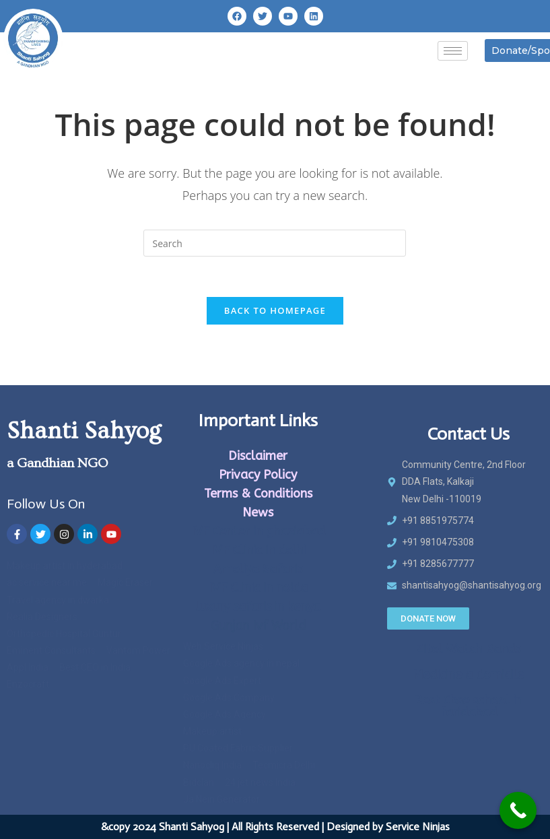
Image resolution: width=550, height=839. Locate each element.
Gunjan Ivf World (258, 625)
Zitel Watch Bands (468, 649)
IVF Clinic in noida (258, 587)
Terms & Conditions (258, 493)
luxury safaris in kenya (257, 606)
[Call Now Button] (518, 810)
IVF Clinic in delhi (258, 550)
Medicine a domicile (468, 674)
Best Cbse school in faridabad (468, 706)
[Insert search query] (274, 243)
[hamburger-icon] (453, 51)
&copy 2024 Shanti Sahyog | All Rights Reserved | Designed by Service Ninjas (275, 826)
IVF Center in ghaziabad (258, 531)
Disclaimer (257, 455)
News (257, 512)
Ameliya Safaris (257, 569)
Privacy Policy (258, 474)
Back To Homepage (275, 310)
